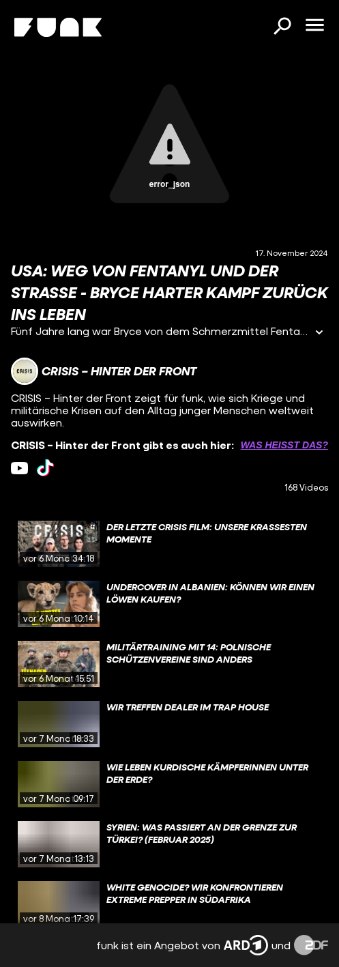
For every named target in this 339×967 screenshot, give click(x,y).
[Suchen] (281, 27)
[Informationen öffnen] (319, 333)
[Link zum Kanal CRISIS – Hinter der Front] (103, 371)
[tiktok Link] (45, 467)
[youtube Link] (19, 467)
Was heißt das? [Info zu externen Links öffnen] (284, 444)
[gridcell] (169, 544)
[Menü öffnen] (314, 26)
